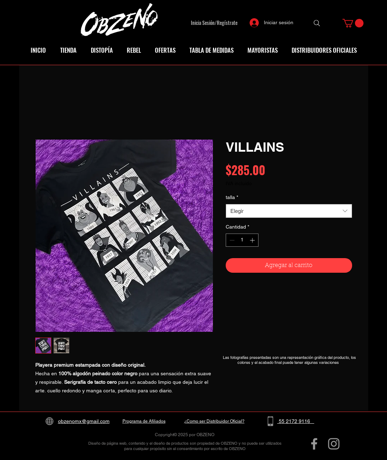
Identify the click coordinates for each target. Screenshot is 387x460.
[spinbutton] (242, 240)
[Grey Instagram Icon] (333, 443)
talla (232, 197)
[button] (353, 23)
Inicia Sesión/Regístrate (214, 22)
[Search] (316, 23)
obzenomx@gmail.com (84, 421)
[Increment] (253, 240)
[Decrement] (231, 240)
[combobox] (289, 211)
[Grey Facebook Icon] (314, 443)
